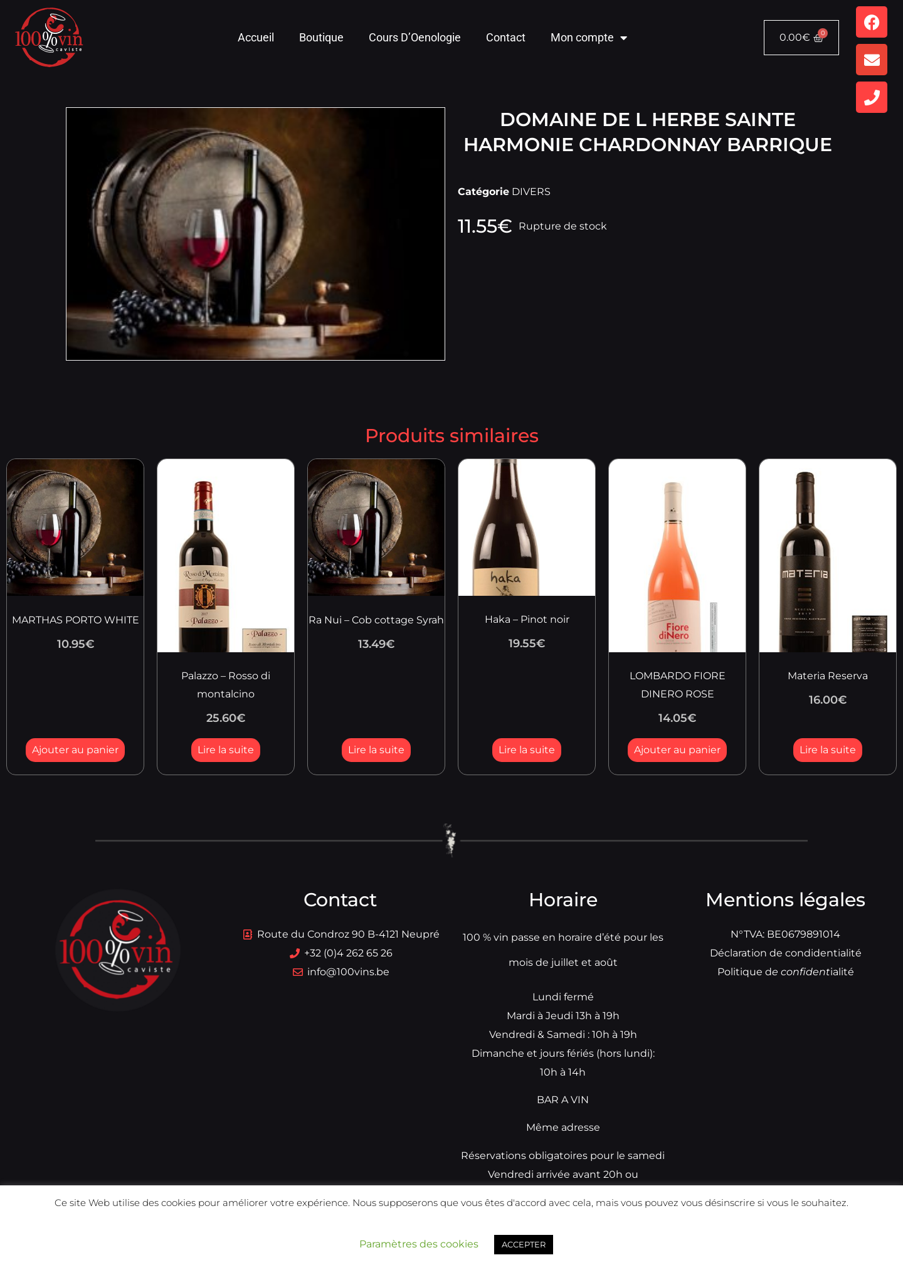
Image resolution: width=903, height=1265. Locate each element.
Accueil (256, 37)
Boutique (321, 37)
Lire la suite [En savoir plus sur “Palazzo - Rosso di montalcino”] (226, 750)
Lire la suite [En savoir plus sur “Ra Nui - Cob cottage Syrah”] (376, 750)
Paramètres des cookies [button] (418, 1244)
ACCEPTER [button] (524, 1244)
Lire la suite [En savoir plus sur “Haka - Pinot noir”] (527, 750)
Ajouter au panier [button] (75, 750)
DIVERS (531, 192)
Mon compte (589, 38)
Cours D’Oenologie (415, 37)
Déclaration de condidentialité (786, 953)
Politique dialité (785, 972)
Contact (505, 37)
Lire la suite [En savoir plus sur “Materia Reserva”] (828, 750)
